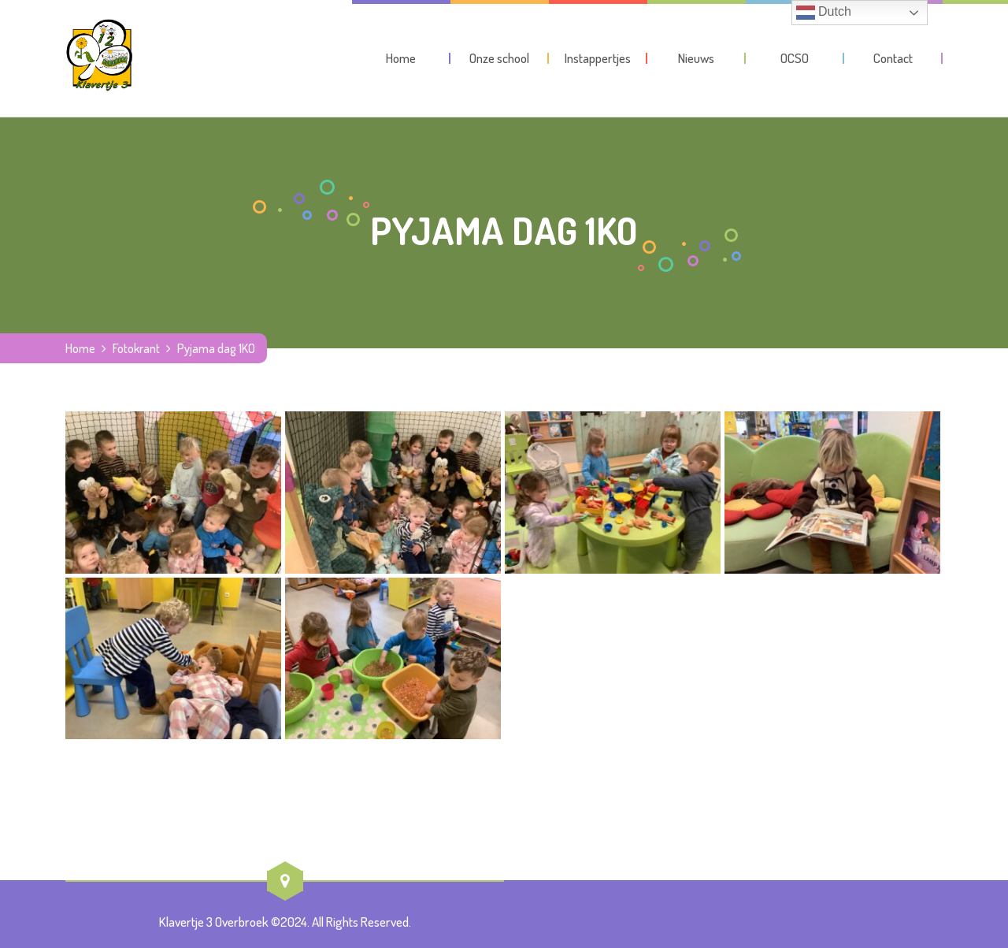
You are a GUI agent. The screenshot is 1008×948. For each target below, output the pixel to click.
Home (80, 348)
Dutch (823, 12)
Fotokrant (136, 348)
